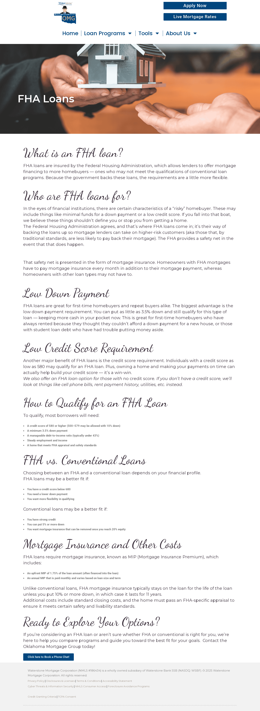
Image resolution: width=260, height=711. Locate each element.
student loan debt (52, 329)
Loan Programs (108, 33)
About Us (182, 33)
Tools (149, 33)
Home (70, 33)
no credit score (138, 378)
